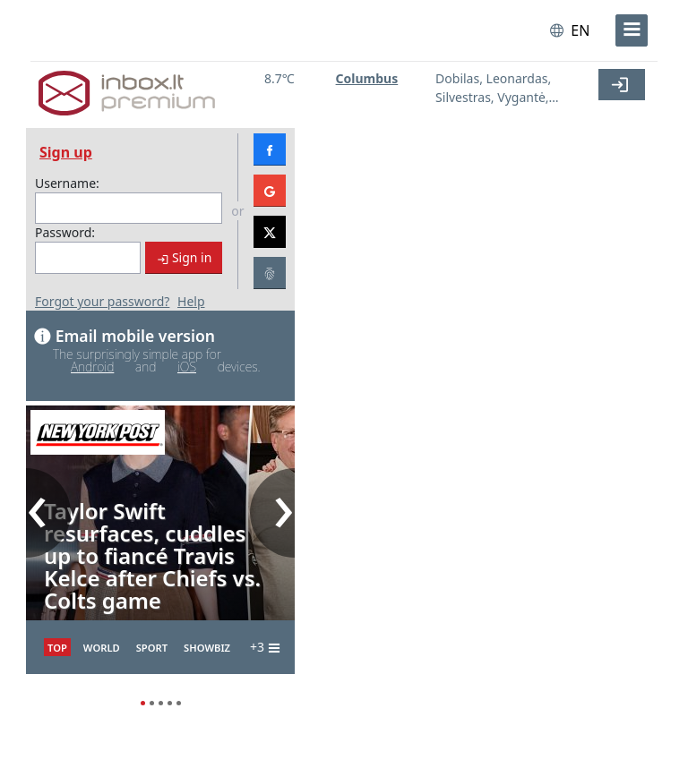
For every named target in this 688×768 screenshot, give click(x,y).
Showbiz (207, 647)
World (101, 647)
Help (191, 301)
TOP (57, 647)
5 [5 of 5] (178, 700)
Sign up (65, 152)
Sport (152, 647)
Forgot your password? (102, 301)
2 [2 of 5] (151, 700)
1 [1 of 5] (142, 700)
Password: (65, 232)
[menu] (631, 30)
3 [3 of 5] (160, 700)
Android (92, 366)
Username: (67, 183)
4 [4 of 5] (169, 700)
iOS (186, 366)
